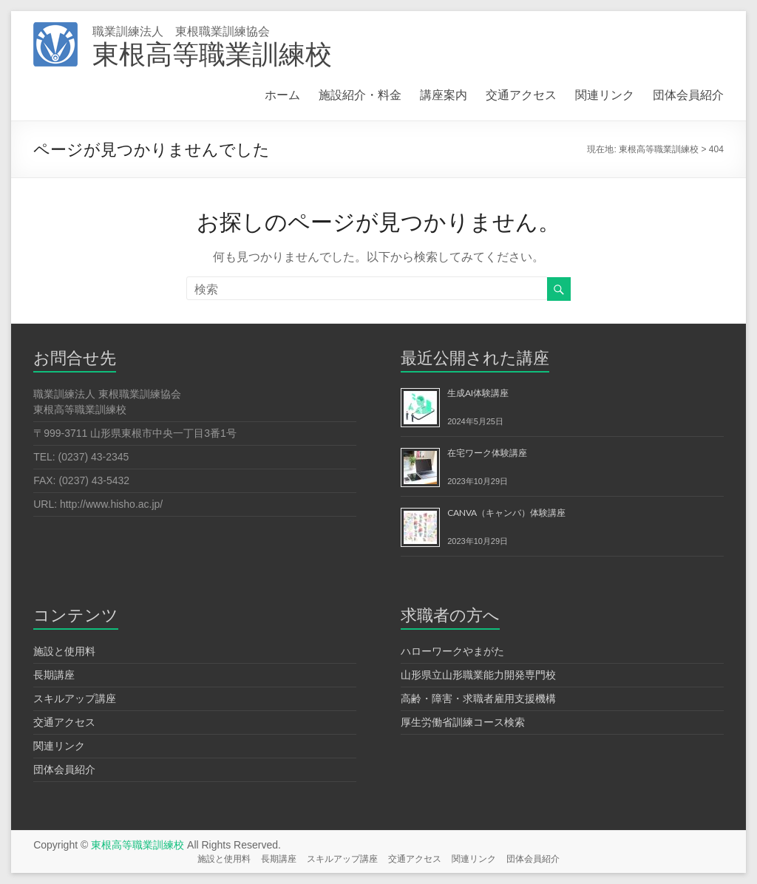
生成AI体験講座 (478, 392)
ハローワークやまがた (452, 651)
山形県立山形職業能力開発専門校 (478, 675)
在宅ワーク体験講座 (487, 452)
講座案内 (443, 94)
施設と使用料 (64, 651)
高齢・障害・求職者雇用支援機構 (478, 698)
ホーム (282, 94)
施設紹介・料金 (360, 94)
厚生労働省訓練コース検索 (463, 722)
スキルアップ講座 (74, 698)
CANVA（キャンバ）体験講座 (506, 512)
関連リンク (604, 94)
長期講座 (54, 675)
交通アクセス (521, 94)
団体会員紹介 (688, 94)
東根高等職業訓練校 (212, 53)
